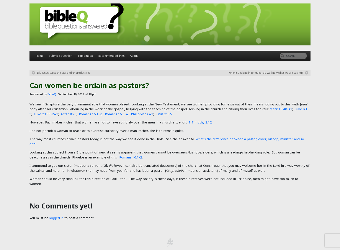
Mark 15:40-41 (281, 109)
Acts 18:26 (69, 114)
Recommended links (111, 56)
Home (40, 56)
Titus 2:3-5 (164, 114)
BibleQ (51, 94)
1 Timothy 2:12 (200, 122)
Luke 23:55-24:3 (46, 114)
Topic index (85, 56)
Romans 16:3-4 (116, 114)
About (134, 56)
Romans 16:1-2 (90, 114)
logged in (56, 218)
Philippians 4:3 (142, 114)
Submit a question (60, 56)
